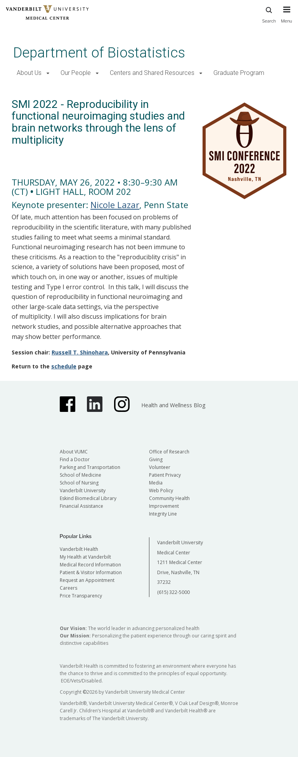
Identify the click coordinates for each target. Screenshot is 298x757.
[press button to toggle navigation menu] (286, 18)
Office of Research (169, 451)
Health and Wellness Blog (173, 405)
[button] (48, 73)
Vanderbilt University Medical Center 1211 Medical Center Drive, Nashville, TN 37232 (180, 562)
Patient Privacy (165, 475)
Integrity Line (163, 513)
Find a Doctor (75, 459)
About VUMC (74, 451)
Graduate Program (238, 72)
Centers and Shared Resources (152, 72)
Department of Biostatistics (99, 52)
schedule (63, 366)
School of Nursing (79, 482)
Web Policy (161, 490)
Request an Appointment (87, 580)
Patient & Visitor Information (91, 572)
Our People (76, 72)
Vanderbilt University (83, 490)
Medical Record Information (90, 564)
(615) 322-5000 (173, 592)
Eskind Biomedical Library (88, 498)
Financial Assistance (81, 506)
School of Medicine (80, 475)
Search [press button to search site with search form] (269, 14)
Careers (68, 588)
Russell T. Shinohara (80, 352)
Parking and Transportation (90, 467)
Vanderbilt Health (79, 549)
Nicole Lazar (114, 204)
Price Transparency (81, 595)
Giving (156, 459)
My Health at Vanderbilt (85, 557)
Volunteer (159, 467)
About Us (29, 72)
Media (156, 482)
